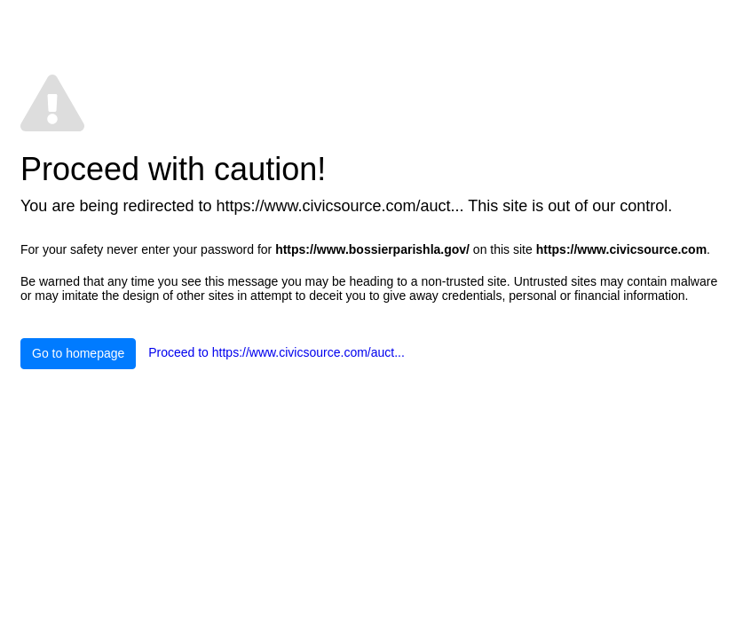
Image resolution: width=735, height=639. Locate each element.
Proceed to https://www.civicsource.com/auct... (276, 352)
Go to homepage (78, 353)
